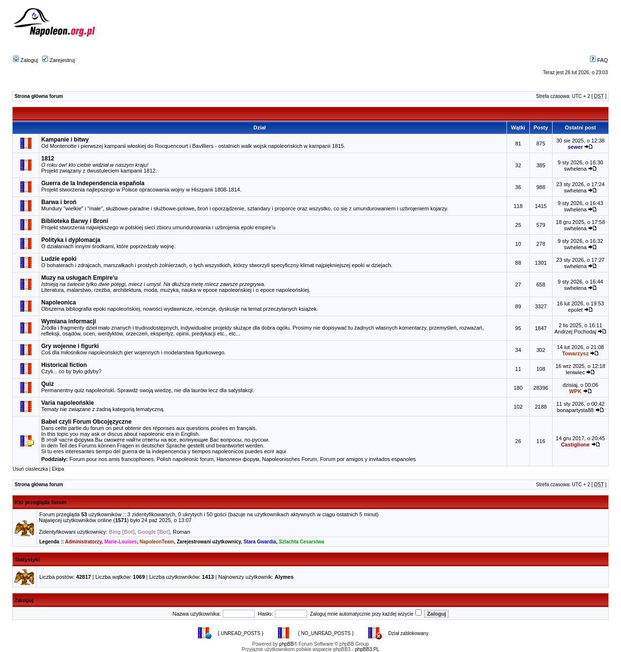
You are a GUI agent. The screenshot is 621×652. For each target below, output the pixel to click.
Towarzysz (575, 353)
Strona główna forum (39, 96)
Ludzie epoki (59, 258)
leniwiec (575, 372)
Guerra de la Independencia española (93, 183)
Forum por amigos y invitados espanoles (368, 459)
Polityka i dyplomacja (70, 240)
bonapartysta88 (575, 410)
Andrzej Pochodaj (575, 331)
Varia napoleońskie (67, 402)
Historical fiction (64, 365)
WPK (575, 391)
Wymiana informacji (68, 321)
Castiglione (575, 444)
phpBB (286, 644)
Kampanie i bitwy (65, 139)
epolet (575, 310)
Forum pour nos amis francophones (111, 459)
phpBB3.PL (367, 649)
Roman (181, 532)
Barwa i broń (59, 202)
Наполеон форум (237, 459)
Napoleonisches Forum (289, 459)
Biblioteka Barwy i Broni (74, 221)
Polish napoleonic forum (185, 459)
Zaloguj (25, 60)
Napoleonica (58, 302)
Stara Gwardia (260, 541)
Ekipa (58, 469)
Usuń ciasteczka (30, 469)
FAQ (599, 60)
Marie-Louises (120, 541)
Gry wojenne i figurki (70, 346)
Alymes (284, 577)
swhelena (575, 169)
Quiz (47, 384)
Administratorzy (83, 541)
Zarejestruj (58, 60)
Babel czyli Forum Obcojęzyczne (86, 421)
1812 (47, 158)
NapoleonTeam (157, 541)
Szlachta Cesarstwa (301, 541)
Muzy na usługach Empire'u (79, 277)
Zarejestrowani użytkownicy (209, 541)
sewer (575, 147)
